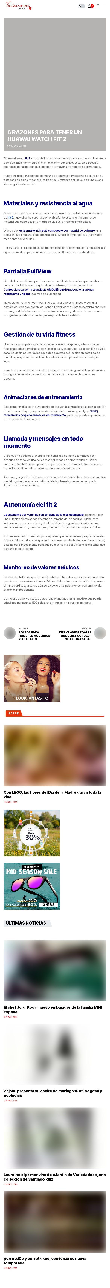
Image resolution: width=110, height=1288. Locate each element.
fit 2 (10, 217)
